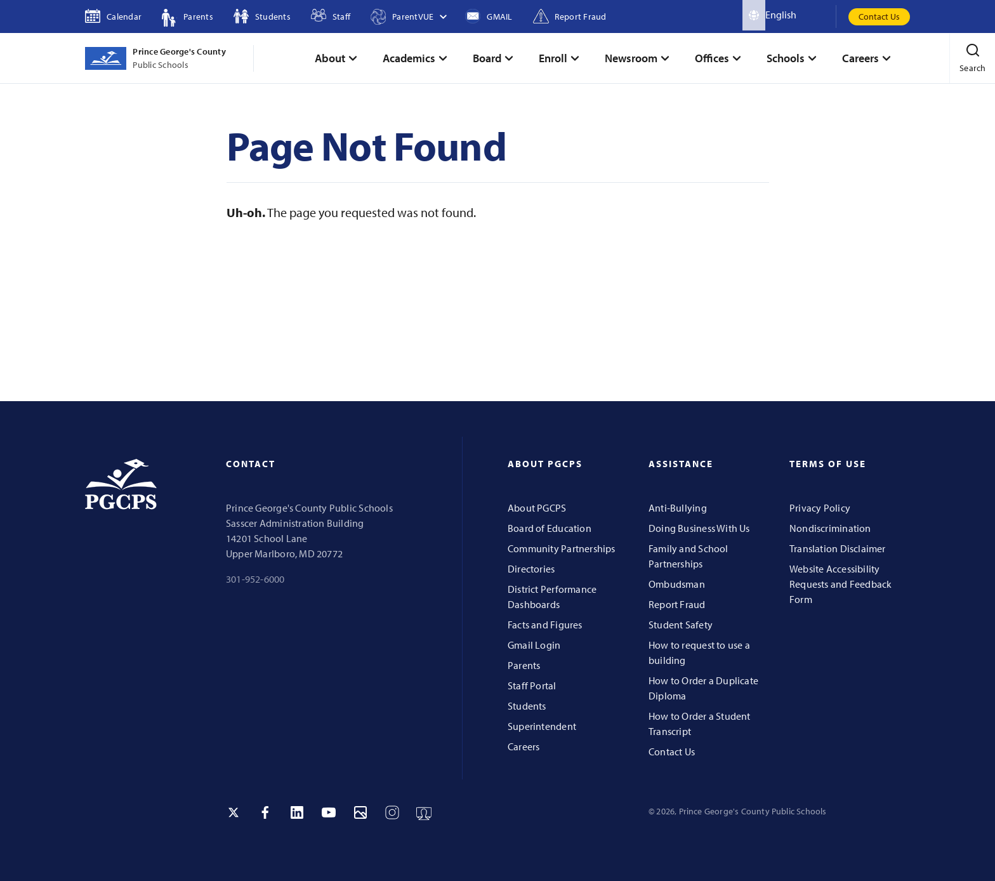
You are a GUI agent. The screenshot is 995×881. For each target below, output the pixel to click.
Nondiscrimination (830, 528)
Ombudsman (677, 584)
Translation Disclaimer (837, 548)
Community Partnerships (562, 548)
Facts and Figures (545, 624)
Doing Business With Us (699, 528)
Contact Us (879, 16)
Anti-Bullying (678, 507)
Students (527, 705)
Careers (523, 746)
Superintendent (542, 726)
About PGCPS (537, 507)
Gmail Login (534, 645)
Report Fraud (677, 604)
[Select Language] (800, 15)
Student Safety (681, 624)
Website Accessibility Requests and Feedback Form (840, 584)
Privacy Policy (819, 507)
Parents (524, 665)
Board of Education (549, 528)
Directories (531, 568)
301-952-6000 (255, 579)
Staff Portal (532, 685)
